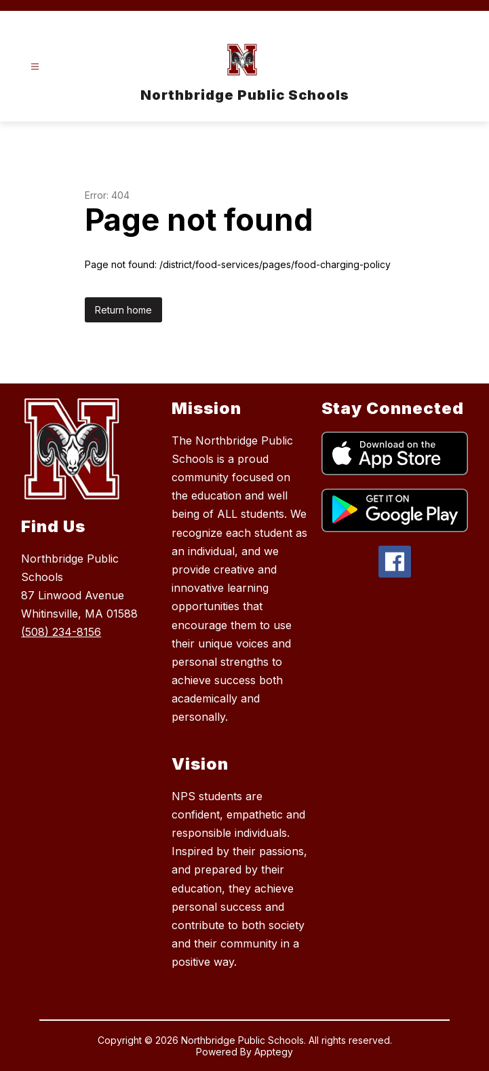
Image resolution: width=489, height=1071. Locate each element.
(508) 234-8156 (61, 632)
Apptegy (273, 1051)
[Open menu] (35, 67)
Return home (123, 310)
